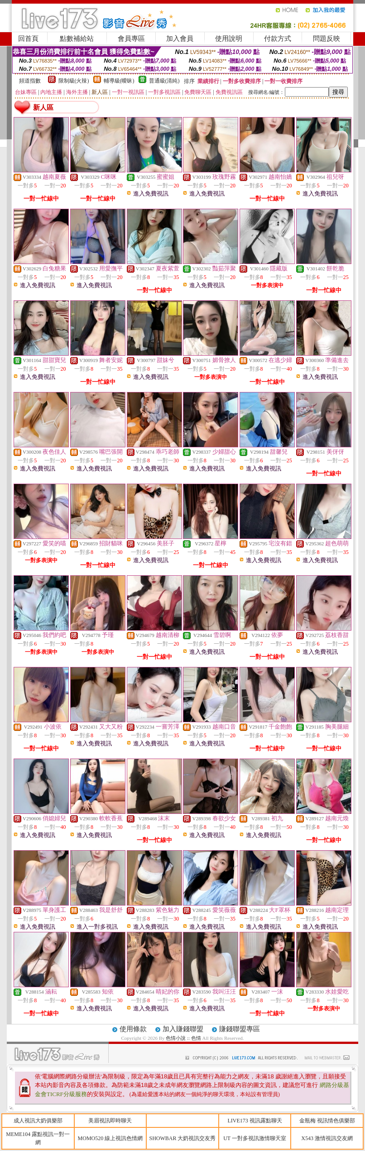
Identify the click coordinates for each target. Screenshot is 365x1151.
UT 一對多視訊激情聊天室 (254, 1138)
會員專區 (131, 38)
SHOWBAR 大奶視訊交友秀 (182, 1138)
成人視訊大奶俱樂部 (38, 1120)
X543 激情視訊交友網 (327, 1138)
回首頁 (28, 38)
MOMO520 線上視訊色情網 (110, 1138)
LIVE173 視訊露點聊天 (254, 1120)
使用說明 (228, 38)
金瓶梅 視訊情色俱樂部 (327, 1120)
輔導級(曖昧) (119, 81)
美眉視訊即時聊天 (110, 1120)
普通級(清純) (164, 81)
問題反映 (326, 38)
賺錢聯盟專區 (239, 1029)
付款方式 (277, 38)
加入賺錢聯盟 (183, 1029)
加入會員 (179, 38)
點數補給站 (77, 38)
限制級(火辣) (73, 81)
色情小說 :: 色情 (183, 1038)
